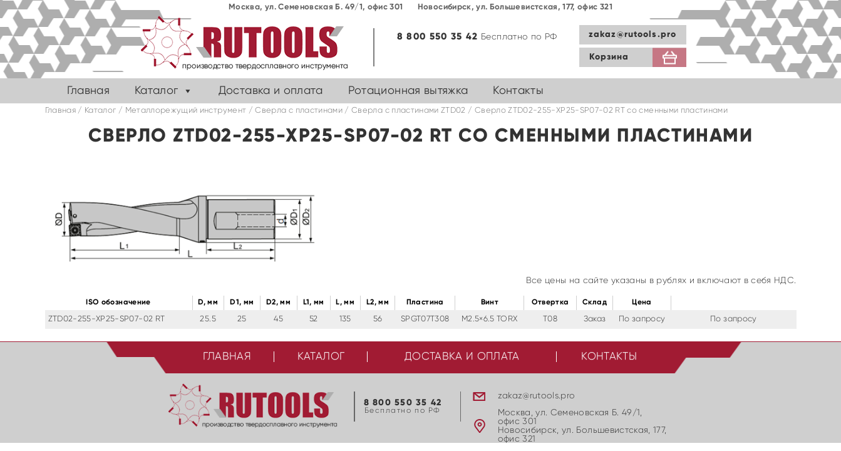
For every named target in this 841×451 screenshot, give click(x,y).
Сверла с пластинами (299, 110)
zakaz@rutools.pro (632, 34)
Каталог (156, 90)
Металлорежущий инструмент (186, 110)
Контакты (518, 90)
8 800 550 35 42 (437, 36)
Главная (88, 90)
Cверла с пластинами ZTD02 (408, 110)
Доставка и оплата (271, 90)
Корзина (609, 57)
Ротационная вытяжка (408, 90)
